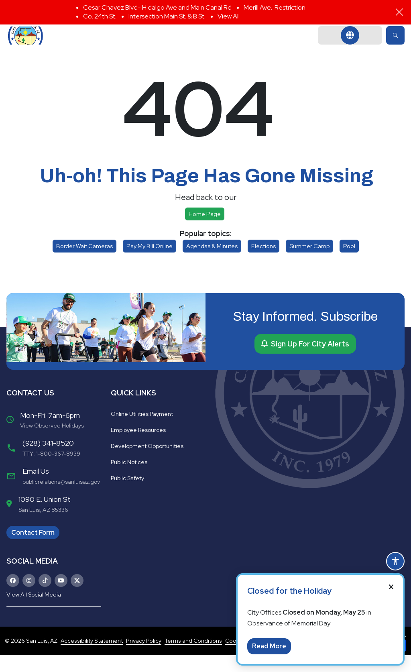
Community (242, 44)
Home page (205, 231)
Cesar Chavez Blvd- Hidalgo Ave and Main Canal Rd (157, 7)
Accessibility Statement (92, 657)
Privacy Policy (143, 657)
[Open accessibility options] (395, 561)
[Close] (399, 12)
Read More (269, 646)
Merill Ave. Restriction (274, 7)
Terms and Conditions (193, 657)
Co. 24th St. (99, 16)
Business (299, 44)
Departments (177, 44)
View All (229, 16)
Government (109, 44)
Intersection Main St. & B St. (167, 16)
